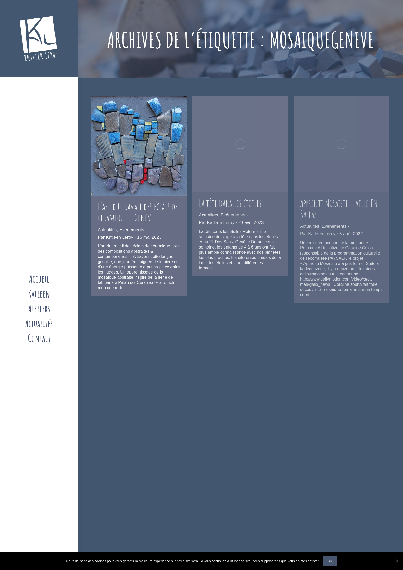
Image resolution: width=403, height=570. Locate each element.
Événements (131, 229)
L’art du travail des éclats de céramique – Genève (138, 212)
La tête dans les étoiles (230, 203)
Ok (329, 561)
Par (115, 237)
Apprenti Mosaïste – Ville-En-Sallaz (340, 208)
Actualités (107, 229)
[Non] (396, 560)
